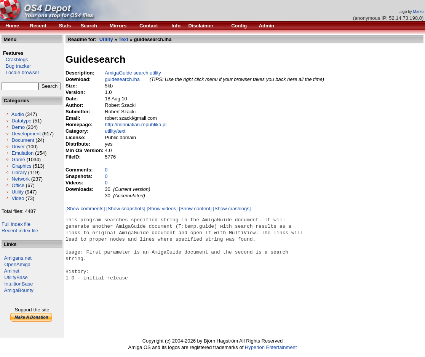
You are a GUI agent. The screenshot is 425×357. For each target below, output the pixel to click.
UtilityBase (15, 277)
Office (17, 185)
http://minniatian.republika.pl (135, 124)
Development (26, 133)
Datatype (21, 121)
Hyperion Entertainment (271, 347)
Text (123, 39)
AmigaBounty (19, 290)
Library (19, 172)
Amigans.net (18, 258)
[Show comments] (85, 208)
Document (22, 140)
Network (20, 179)
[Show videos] (162, 208)
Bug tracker (16, 66)
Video (17, 198)
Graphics (21, 166)
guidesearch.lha (122, 79)
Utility (17, 192)
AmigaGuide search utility (133, 73)
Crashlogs (15, 59)
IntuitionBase (18, 284)
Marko (418, 12)
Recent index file (20, 230)
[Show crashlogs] (232, 208)
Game (18, 159)
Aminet (11, 271)
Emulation (22, 153)
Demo (18, 127)
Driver (18, 146)
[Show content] (195, 208)
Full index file (16, 224)
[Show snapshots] (125, 208)
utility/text (115, 131)
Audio (17, 114)
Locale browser (20, 72)
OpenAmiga (17, 264)
